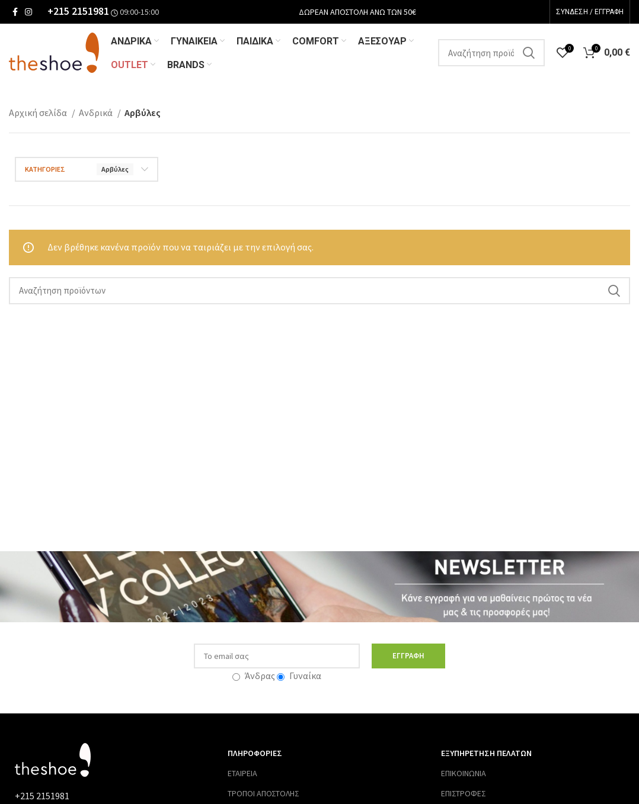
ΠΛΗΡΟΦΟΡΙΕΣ (255, 754)
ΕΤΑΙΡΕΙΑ (242, 774)
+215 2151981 (78, 11)
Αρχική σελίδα (39, 114)
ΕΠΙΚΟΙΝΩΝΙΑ (463, 774)
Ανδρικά (96, 114)
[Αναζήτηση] (491, 53)
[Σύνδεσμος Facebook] (15, 12)
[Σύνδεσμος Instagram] (28, 12)
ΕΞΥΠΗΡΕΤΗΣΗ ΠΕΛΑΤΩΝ (486, 754)
